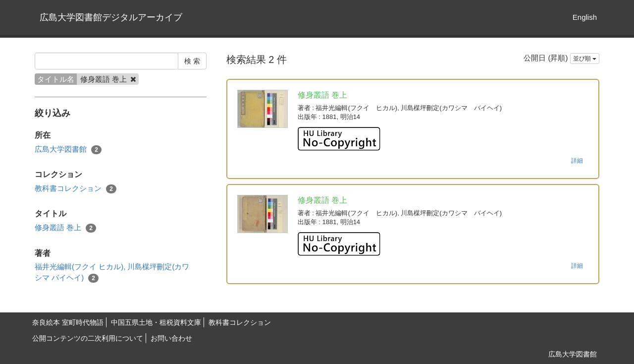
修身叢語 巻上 (65, 228)
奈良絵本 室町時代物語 (68, 322)
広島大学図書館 (68, 149)
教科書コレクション (75, 188)
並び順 (584, 58)
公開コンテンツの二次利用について (87, 338)
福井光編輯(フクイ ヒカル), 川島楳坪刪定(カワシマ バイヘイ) (112, 272)
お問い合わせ (171, 338)
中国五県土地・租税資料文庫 (156, 322)
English (585, 17)
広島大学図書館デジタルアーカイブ (111, 17)
